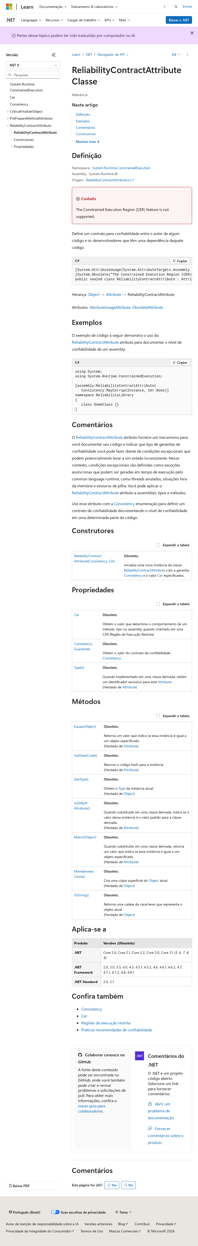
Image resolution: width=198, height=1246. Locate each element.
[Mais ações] (187, 55)
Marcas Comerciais (123, 1231)
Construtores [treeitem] (24, 139)
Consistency (124, 503)
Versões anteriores (98, 1223)
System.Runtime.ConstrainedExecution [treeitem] (26, 87)
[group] (132, 275)
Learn (76, 54)
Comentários (85, 127)
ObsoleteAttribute (147, 307)
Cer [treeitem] (12, 97)
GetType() (81, 779)
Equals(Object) (85, 726)
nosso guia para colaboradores (91, 1108)
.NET (88, 54)
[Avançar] (164, 6)
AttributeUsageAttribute (110, 307)
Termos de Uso (92, 1231)
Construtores (86, 133)
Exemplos (83, 121)
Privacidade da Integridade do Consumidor (38, 1231)
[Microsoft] (9, 6)
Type (121, 788)
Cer (160, 575)
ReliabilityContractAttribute (95, 342)
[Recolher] (54, 54)
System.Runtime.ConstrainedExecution (121, 167)
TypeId (79, 667)
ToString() (81, 895)
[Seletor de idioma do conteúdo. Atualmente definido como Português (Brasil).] (24, 1212)
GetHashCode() (85, 755)
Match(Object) (85, 837)
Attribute (113, 294)
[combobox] (33, 65)
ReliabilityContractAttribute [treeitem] (35, 132)
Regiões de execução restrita (105, 1022)
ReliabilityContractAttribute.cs (108, 180)
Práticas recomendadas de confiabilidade (116, 1029)
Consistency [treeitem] (19, 104)
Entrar (187, 6)
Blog (121, 1223)
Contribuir (142, 1223)
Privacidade (164, 1223)
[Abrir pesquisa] (176, 6)
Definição (83, 114)
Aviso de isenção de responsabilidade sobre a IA (42, 1223)
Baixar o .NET (179, 20)
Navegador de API (111, 54)
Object (94, 294)
